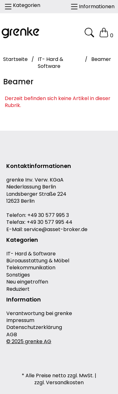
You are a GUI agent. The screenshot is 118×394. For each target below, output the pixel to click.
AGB (11, 334)
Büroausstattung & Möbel (37, 260)
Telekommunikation (30, 267)
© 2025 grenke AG (28, 341)
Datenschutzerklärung (34, 327)
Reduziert (18, 289)
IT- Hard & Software (31, 253)
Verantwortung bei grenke (39, 313)
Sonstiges (18, 275)
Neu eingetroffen (27, 281)
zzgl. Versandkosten (59, 382)
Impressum (20, 320)
